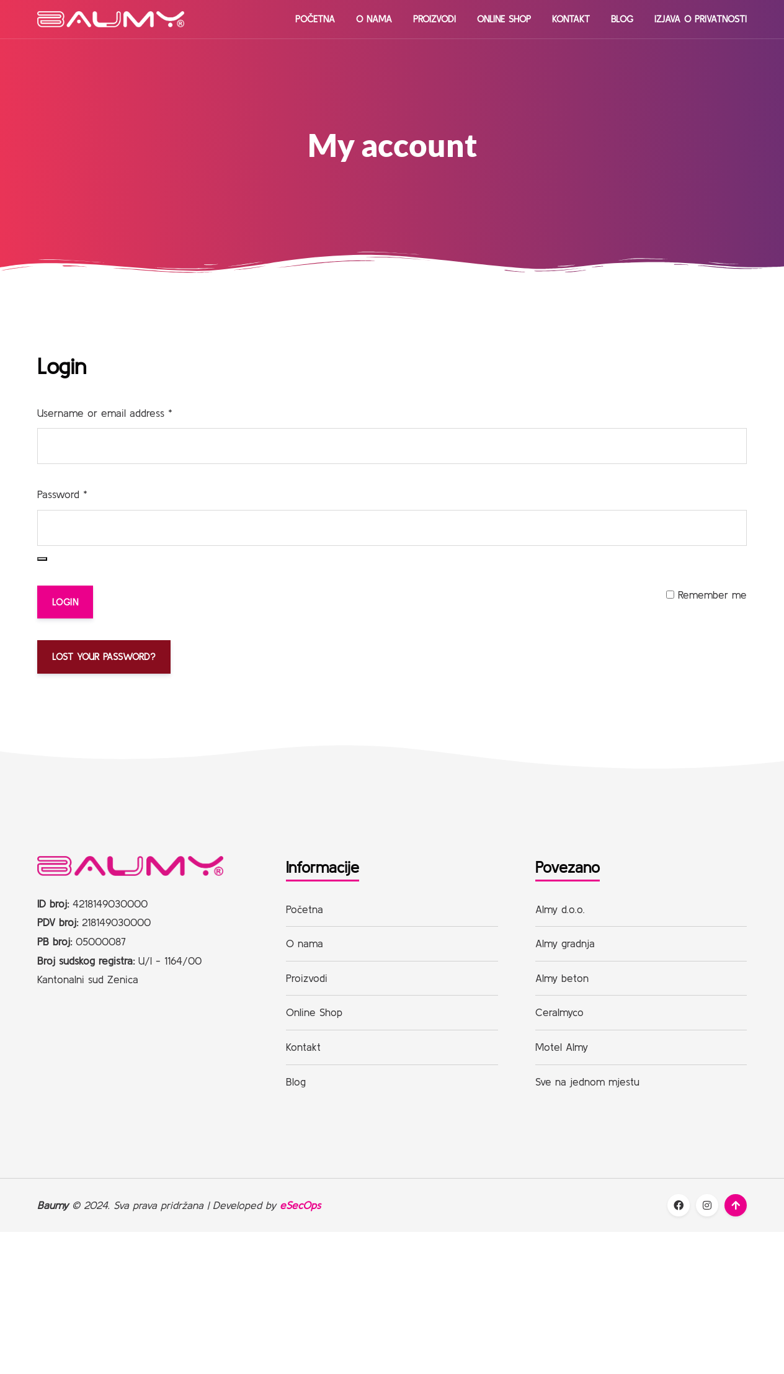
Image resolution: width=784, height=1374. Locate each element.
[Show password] (42, 559)
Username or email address (104, 413)
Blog (622, 19)
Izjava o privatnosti (700, 19)
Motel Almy (561, 1047)
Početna (315, 19)
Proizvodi (434, 19)
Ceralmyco (559, 1013)
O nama (374, 19)
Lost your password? (104, 656)
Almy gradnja (565, 944)
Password (62, 494)
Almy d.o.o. (560, 909)
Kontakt (571, 19)
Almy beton (562, 978)
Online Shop (504, 19)
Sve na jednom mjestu (587, 1081)
